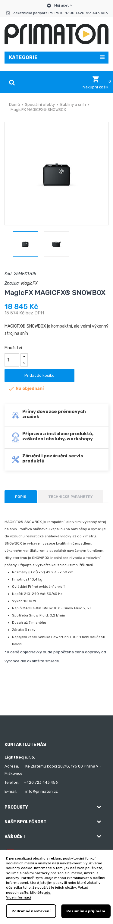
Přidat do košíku (39, 375)
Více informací (18, 897)
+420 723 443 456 (41, 782)
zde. (47, 892)
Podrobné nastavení (31, 911)
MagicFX (29, 283)
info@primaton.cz (41, 791)
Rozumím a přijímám (85, 911)
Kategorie (23, 57)
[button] (95, 82)
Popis (20, 497)
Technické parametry (70, 497)
